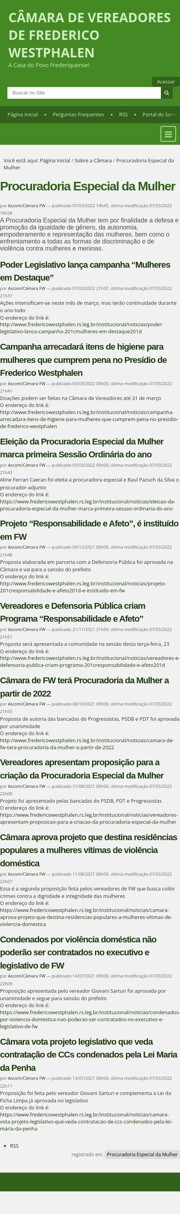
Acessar (166, 81)
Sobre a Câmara (93, 160)
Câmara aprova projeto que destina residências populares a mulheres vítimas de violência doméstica (88, 850)
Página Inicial (22, 114)
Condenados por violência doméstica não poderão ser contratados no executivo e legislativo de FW (78, 952)
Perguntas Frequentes (78, 114)
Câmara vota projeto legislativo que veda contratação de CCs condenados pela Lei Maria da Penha (88, 1055)
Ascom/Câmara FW (26, 205)
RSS (123, 114)
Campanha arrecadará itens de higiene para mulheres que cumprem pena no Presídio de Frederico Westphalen (83, 360)
